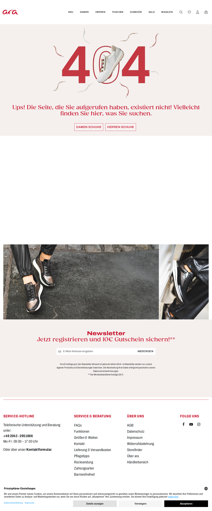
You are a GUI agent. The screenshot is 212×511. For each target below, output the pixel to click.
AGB (130, 425)
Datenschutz (135, 431)
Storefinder (134, 450)
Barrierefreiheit (84, 474)
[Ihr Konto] (197, 12)
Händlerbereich (137, 462)
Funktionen (81, 431)
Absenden (145, 351)
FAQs (78, 425)
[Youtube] (191, 425)
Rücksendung (83, 462)
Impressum (135, 438)
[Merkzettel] (189, 12)
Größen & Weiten (86, 438)
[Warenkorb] (205, 12)
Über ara (133, 456)
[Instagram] (199, 425)
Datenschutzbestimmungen (105, 371)
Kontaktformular (39, 450)
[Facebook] (184, 425)
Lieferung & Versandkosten (92, 450)
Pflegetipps (81, 456)
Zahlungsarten (84, 468)
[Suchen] (180, 12)
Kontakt (79, 444)
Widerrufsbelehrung (140, 444)
